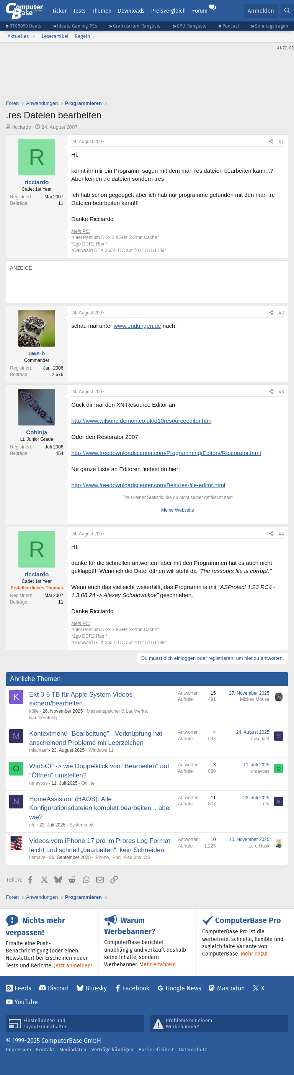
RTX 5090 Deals (25, 26)
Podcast (230, 26)
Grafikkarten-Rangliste (137, 26)
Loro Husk (259, 846)
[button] (34, 36)
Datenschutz (193, 1049)
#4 (281, 534)
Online (88, 783)
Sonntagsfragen (271, 26)
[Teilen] (271, 141)
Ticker (59, 11)
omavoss (38, 783)
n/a (32, 825)
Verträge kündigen (112, 1049)
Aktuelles (18, 36)
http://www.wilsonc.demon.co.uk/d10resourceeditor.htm (141, 420)
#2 (281, 313)
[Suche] (287, 11)
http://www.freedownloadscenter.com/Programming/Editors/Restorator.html (166, 453)
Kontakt (45, 1049)
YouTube (26, 1002)
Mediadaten (73, 1049)
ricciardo (21, 127)
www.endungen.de (137, 325)
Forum (199, 11)
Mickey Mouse (255, 699)
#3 (281, 391)
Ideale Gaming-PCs (77, 26)
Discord (58, 988)
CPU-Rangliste (192, 26)
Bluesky (96, 988)
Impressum (18, 1049)
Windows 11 (100, 750)
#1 (281, 141)
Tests (79, 11)
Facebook (136, 988)
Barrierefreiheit (156, 1049)
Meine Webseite (177, 510)
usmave (37, 857)
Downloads (131, 11)
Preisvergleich (168, 11)
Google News (183, 988)
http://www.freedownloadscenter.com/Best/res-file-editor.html (148, 485)
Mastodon (231, 988)
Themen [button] (101, 11)
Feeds (23, 988)
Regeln (82, 36)
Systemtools (81, 825)
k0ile (34, 711)
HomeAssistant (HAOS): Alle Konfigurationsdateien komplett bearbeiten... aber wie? (100, 808)
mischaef (38, 750)
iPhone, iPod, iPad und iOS (122, 857)
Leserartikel (55, 36)
